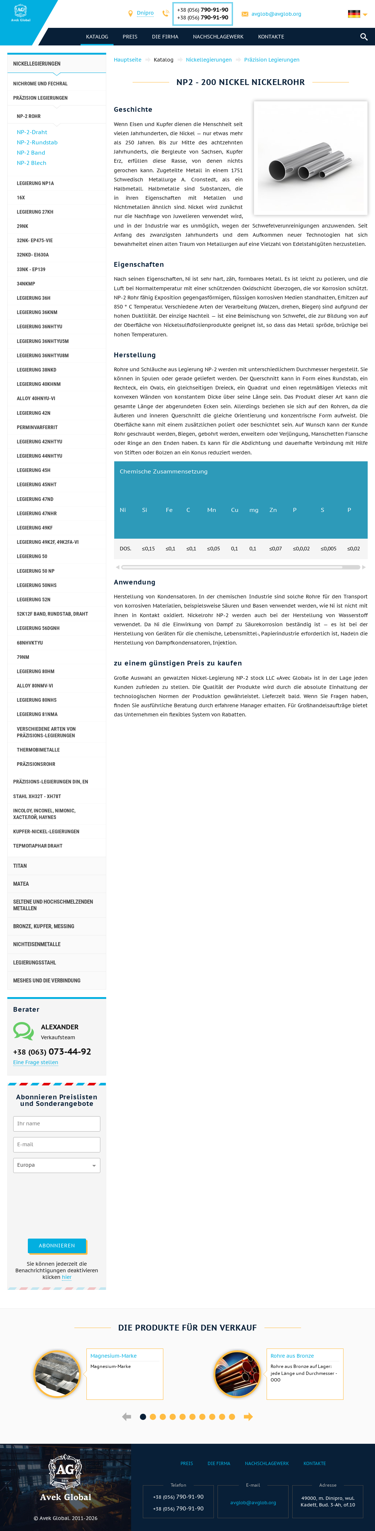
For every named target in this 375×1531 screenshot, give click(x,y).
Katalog (97, 36)
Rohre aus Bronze (292, 1356)
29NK (22, 226)
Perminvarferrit (37, 427)
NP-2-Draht (32, 132)
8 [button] (212, 1417)
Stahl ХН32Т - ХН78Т (37, 796)
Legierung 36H (34, 298)
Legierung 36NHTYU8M (43, 355)
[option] (97, 1374)
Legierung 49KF (35, 528)
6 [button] (192, 1417)
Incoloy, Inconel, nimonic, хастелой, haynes (44, 814)
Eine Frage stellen (35, 1062)
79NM (23, 657)
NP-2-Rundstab (37, 142)
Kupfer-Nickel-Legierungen (46, 831)
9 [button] (222, 1417)
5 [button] (182, 1417)
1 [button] (143, 1417)
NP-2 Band (31, 152)
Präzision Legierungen (40, 98)
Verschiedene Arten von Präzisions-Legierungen (46, 732)
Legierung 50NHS (37, 585)
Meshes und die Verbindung (47, 980)
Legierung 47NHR (37, 513)
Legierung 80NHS (37, 700)
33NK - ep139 (31, 269)
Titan (20, 866)
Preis (130, 36)
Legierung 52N (34, 599)
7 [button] (202, 1417)
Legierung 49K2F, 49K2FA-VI (48, 542)
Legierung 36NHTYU (39, 326)
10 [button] (232, 1417)
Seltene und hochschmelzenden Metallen (53, 905)
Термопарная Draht (38, 846)
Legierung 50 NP (36, 571)
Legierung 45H (34, 470)
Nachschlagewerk (218, 36)
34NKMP (26, 284)
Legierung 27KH (35, 212)
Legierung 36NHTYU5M (43, 341)
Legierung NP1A (35, 183)
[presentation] (43, 1204)
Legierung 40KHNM (39, 384)
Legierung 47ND (35, 499)
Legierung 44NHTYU (39, 456)
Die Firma (165, 36)
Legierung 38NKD (36, 370)
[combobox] (145, 14)
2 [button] (153, 1417)
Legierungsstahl (34, 962)
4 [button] (173, 1417)
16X (21, 197)
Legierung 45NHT (37, 484)
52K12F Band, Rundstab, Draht (52, 614)
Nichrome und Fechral (40, 83)
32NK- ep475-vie (35, 240)
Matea (21, 884)
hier (66, 1277)
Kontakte (271, 36)
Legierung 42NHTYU (39, 441)
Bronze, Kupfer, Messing (43, 926)
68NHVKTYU (30, 643)
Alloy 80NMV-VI (35, 686)
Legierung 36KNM (37, 312)
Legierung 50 (32, 556)
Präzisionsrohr (36, 764)
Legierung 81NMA (37, 714)
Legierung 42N (34, 413)
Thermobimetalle (38, 750)
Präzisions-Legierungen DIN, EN (50, 782)
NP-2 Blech (32, 162)
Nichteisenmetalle (36, 944)
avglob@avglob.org (276, 14)
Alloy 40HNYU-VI (36, 398)
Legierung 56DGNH (38, 628)
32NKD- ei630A (33, 255)
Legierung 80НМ (36, 671)
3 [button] (163, 1417)
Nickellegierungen (36, 63)
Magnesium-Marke (113, 1356)
